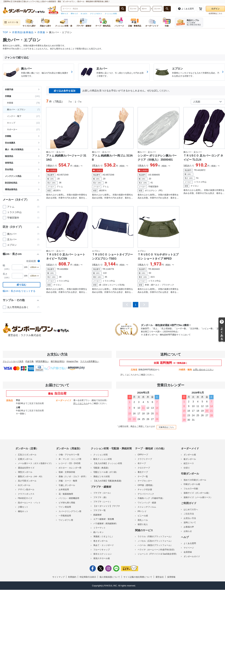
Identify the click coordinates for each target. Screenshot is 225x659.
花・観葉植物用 (66, 493)
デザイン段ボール (26, 489)
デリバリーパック (146, 493)
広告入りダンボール (27, 454)
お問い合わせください (203, 369)
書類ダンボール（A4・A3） (30, 476)
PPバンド (142, 511)
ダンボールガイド (192, 556)
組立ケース (189, 463)
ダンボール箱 (190, 454)
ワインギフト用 (66, 519)
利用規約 (72, 576)
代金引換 (29, 361)
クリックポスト (96, 14)
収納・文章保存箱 (67, 471)
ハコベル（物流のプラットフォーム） (155, 544)
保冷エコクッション (102, 553)
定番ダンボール (25, 458)
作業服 (41, 32)
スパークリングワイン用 (70, 511)
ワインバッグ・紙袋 (147, 502)
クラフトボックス (26, 493)
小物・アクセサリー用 (69, 454)
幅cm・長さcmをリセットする (19, 291)
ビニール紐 (143, 515)
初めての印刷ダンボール (195, 479)
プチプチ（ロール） (102, 492)
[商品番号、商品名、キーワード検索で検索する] (123, 8)
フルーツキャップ (101, 549)
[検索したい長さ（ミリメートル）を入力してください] (133, 8)
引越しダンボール (67, 485)
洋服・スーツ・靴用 (68, 480)
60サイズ (64, 14)
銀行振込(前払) (57, 361)
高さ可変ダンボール (27, 480)
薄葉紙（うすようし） (103, 536)
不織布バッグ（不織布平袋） (151, 498)
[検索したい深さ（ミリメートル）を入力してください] (157, 8)
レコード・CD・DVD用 (69, 463)
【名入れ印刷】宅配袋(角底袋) (107, 480)
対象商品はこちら (165, 427)
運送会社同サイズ (26, 467)
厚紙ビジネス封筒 (101, 476)
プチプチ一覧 (99, 510)
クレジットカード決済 (13, 361)
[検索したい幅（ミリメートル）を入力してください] (145, 8)
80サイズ (74, 14)
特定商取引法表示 (88, 576)
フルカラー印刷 (191, 488)
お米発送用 (64, 489)
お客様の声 (189, 526)
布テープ (142, 463)
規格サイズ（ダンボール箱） (197, 492)
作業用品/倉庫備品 (23, 32)
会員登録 (188, 551)
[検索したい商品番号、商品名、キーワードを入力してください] (90, 8)
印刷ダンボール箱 (192, 484)
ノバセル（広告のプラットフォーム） (155, 540)
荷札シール (143, 519)
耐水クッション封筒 (102, 458)
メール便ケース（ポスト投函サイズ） (35, 463)
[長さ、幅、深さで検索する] (167, 8)
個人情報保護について (110, 576)
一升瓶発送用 (65, 515)
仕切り (187, 467)
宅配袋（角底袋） (101, 467)
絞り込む (21, 284)
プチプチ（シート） (102, 501)
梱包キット (23, 511)
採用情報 (171, 576)
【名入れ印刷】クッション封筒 (107, 463)
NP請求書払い (42, 361)
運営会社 (160, 576)
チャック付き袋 (145, 489)
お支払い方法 (190, 518)
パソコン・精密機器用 (69, 498)
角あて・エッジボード (103, 544)
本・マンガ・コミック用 (70, 458)
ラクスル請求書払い (89, 361)
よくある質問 (190, 543)
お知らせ (188, 530)
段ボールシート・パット (29, 502)
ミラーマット (99, 527)
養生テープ (143, 471)
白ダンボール (24, 485)
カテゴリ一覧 (11, 22)
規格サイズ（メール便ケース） (198, 497)
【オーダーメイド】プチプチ (106, 505)
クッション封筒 (111, 14)
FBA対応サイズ (25, 498)
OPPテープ (143, 454)
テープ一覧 (143, 476)
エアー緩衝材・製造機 (103, 518)
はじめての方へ (191, 509)
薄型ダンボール (25, 471)
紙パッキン (98, 532)
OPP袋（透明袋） (146, 485)
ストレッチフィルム (147, 506)
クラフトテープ (145, 458)
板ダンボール (190, 458)
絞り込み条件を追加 (64, 90)
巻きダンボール (100, 540)
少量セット (23, 506)
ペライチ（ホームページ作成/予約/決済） (157, 549)
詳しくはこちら (128, 374)
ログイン (215, 9)
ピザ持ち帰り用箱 (67, 502)
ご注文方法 (189, 513)
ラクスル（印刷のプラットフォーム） (155, 536)
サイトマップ (58, 576)
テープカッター (145, 480)
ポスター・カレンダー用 (70, 467)
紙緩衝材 (97, 514)
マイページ (189, 547)
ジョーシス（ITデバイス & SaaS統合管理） (158, 553)
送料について (190, 522)
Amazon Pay (72, 361)
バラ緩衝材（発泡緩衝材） (105, 523)
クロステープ (144, 467)
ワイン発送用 (65, 506)
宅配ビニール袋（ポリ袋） (105, 471)
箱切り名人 (143, 524)
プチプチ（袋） (100, 497)
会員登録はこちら (215, 13)
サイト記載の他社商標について (137, 576)
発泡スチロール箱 (101, 558)
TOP (5, 32)
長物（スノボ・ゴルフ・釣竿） (73, 476)
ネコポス (84, 14)
